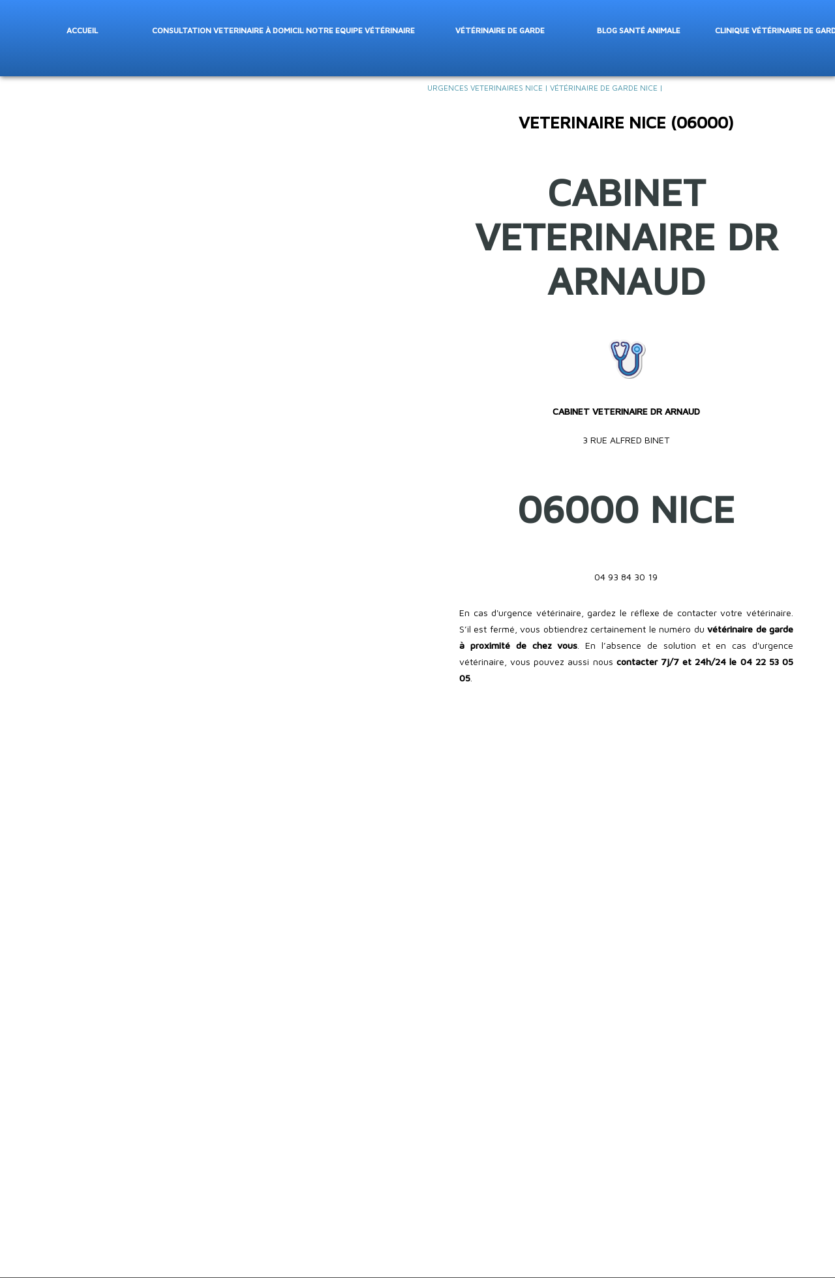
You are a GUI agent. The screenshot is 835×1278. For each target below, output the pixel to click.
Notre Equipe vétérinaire (360, 30)
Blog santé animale (638, 30)
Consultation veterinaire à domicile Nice (227, 30)
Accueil (82, 30)
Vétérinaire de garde (499, 30)
